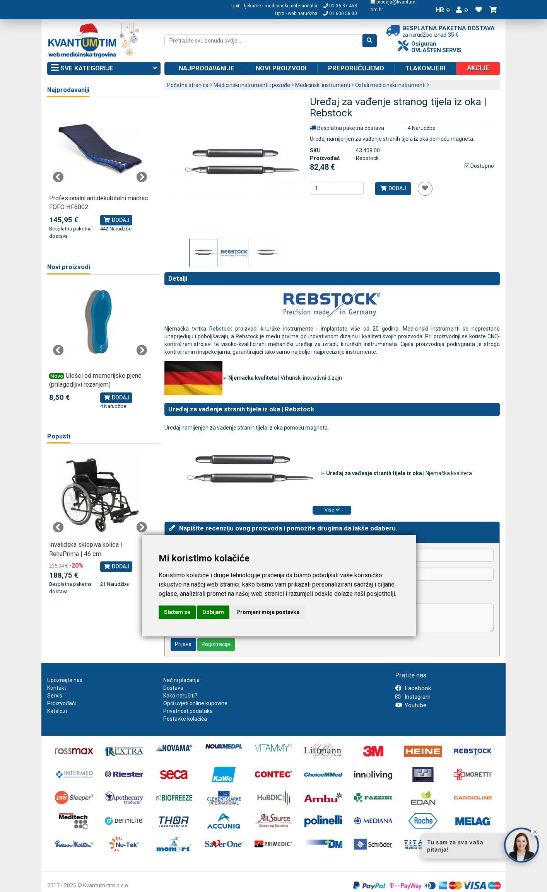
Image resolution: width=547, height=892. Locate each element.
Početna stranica (188, 85)
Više (332, 510)
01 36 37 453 (340, 6)
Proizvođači (61, 703)
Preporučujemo (356, 68)
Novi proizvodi (281, 68)
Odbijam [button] (213, 612)
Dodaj (392, 188)
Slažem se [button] (177, 612)
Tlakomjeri (425, 68)
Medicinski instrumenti (322, 85)
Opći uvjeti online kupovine (195, 703)
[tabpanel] (100, 173)
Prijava (183, 644)
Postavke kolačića (185, 719)
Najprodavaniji (68, 90)
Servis (54, 695)
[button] (462, 9)
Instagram (413, 696)
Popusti (58, 436)
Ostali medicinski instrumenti (390, 85)
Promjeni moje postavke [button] (267, 612)
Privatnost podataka (188, 711)
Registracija (216, 644)
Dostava (173, 688)
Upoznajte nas (64, 680)
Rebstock (220, 329)
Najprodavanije (206, 68)
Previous (58, 177)
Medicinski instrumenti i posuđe (252, 85)
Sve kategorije (104, 68)
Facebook (413, 688)
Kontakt (56, 688)
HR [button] (443, 10)
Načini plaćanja (181, 680)
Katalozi (57, 711)
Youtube (411, 705)
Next (141, 177)
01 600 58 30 (340, 13)
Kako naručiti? (180, 695)
